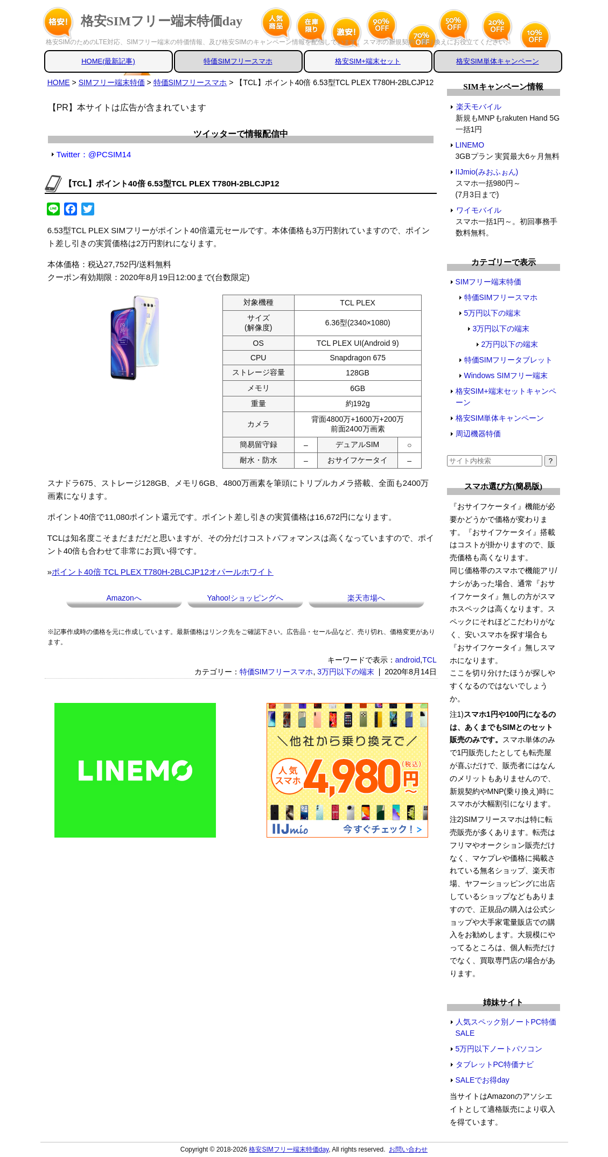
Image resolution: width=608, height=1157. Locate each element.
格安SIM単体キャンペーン (497, 61)
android (408, 660)
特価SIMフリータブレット (508, 360)
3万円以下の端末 (345, 671)
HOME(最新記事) (108, 61)
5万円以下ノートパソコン (499, 1048)
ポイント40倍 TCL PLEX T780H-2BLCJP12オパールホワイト (163, 571)
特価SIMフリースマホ (238, 61)
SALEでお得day (482, 1080)
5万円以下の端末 (492, 313)
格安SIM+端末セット (368, 61)
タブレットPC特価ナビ (495, 1064)
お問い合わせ (408, 1149)
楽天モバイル (478, 106)
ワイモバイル (478, 210)
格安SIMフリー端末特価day (162, 21)
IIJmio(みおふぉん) (487, 172)
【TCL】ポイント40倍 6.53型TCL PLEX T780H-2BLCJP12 (171, 183)
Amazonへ (124, 598)
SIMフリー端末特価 (489, 281)
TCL (429, 660)
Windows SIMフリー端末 (506, 375)
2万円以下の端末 (510, 344)
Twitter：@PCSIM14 (94, 154)
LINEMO (470, 145)
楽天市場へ (366, 598)
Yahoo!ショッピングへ (245, 598)
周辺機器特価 (478, 433)
